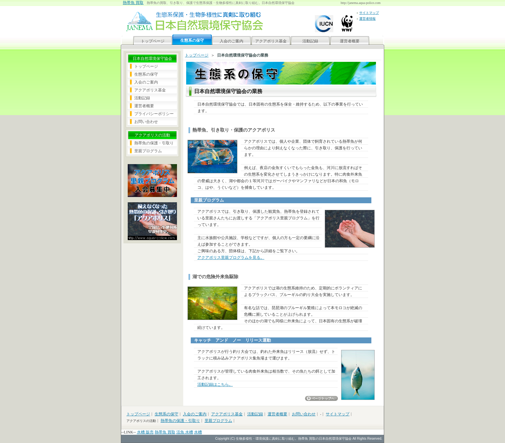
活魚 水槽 (184, 432)
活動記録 (310, 41)
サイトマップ (369, 12)
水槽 (198, 432)
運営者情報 (367, 18)
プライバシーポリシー (154, 113)
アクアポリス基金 (271, 41)
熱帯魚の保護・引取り (154, 143)
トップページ (153, 41)
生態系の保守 (146, 74)
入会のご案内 (231, 41)
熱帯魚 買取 (133, 2)
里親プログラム (148, 151)
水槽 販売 (145, 432)
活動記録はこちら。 (215, 384)
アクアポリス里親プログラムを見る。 (230, 257)
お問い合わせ (146, 121)
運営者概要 (350, 41)
